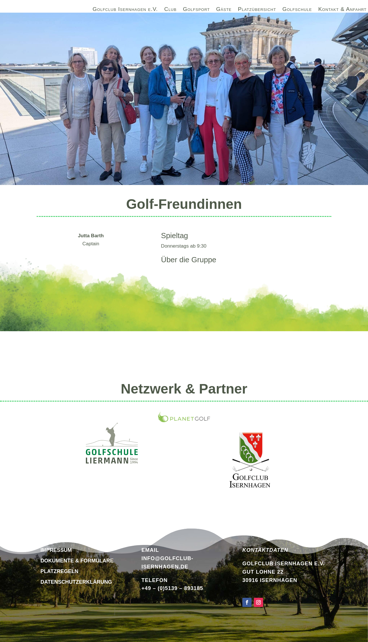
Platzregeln (59, 571)
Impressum (56, 550)
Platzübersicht (257, 10)
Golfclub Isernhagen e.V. (125, 10)
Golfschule (297, 10)
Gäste (224, 10)
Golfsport (196, 10)
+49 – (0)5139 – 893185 (172, 588)
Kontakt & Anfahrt (342, 10)
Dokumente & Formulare (77, 561)
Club (170, 10)
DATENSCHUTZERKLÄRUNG (76, 582)
